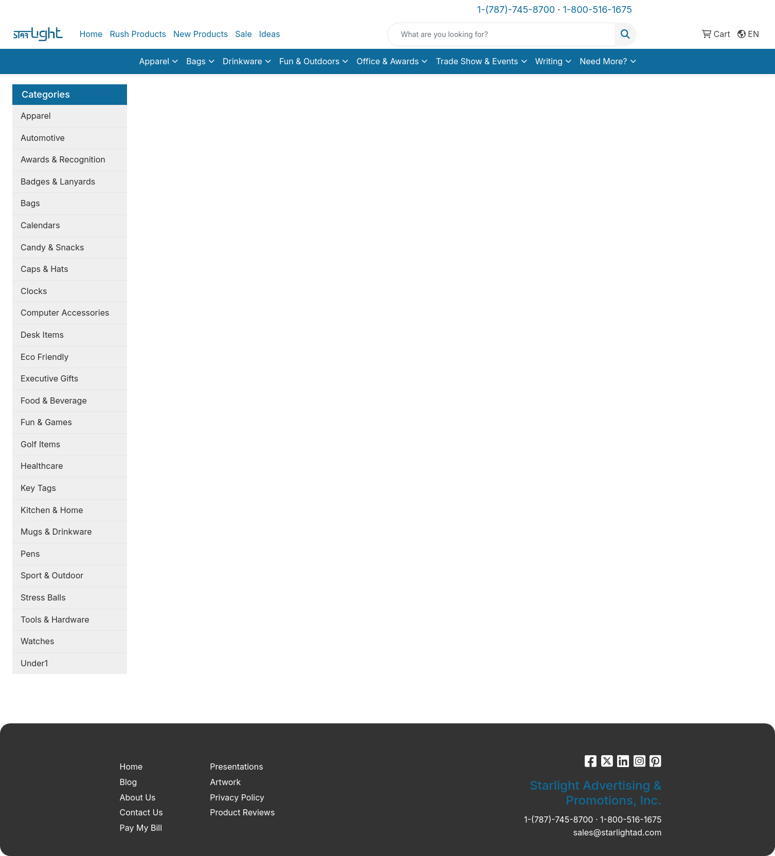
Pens (30, 554)
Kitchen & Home (52, 510)
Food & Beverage (54, 400)
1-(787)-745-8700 (516, 9)
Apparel (154, 61)
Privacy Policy (237, 797)
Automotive (43, 138)
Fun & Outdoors (309, 61)
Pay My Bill (141, 828)
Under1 (34, 663)
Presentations (236, 766)
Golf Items (40, 444)
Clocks (34, 291)
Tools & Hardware (55, 619)
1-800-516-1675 (597, 9)
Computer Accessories (65, 312)
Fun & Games (46, 422)
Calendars (40, 225)
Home (91, 34)
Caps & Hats (44, 269)
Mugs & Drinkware (56, 531)
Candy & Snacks (52, 247)
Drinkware (242, 61)
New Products (200, 34)
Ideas (269, 34)
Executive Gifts (49, 378)
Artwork (225, 782)
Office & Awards (387, 61)
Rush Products (138, 34)
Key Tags (38, 488)
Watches (37, 641)
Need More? (603, 61)
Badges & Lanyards (58, 181)
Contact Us (141, 812)
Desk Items (42, 335)
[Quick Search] (501, 34)
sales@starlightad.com (617, 832)
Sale (243, 34)
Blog (128, 782)
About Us (138, 797)
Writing (549, 61)
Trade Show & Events (477, 61)
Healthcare (42, 466)
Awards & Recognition (63, 159)
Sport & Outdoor (52, 575)
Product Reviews (242, 812)
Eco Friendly (44, 357)
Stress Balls (43, 597)
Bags (196, 61)
